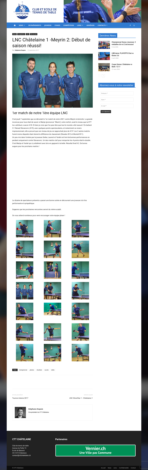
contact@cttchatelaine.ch (21, 455)
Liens (80, 25)
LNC (27, 34)
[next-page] (103, 75)
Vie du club (34, 34)
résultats (39, 370)
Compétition (68, 25)
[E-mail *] (117, 106)
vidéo (52, 370)
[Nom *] (117, 100)
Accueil (103, 468)
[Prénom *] (117, 93)
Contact (133, 468)
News (22, 25)
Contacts (103, 25)
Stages (57, 25)
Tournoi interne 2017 (20, 398)
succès (47, 370)
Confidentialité (124, 468)
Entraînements (34, 25)
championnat (23, 370)
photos (32, 370)
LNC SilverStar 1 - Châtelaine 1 (81, 398)
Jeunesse (47, 25)
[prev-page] (99, 75)
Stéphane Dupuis (20, 50)
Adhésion (90, 25)
